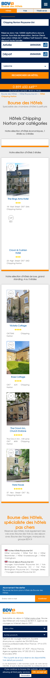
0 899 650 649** (25, 87)
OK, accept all (39, 672)
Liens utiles (8, 628)
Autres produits (10, 635)
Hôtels (8, 10)
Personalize (25, 675)
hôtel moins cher (32, 618)
